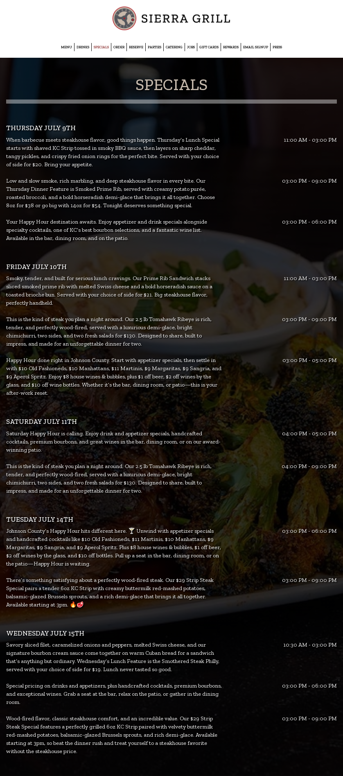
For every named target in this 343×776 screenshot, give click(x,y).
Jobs (191, 47)
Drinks (83, 47)
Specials (101, 47)
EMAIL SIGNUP (255, 47)
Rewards (231, 47)
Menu (66, 47)
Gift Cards (209, 47)
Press (277, 47)
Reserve (136, 47)
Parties (154, 47)
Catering (174, 47)
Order (118, 47)
